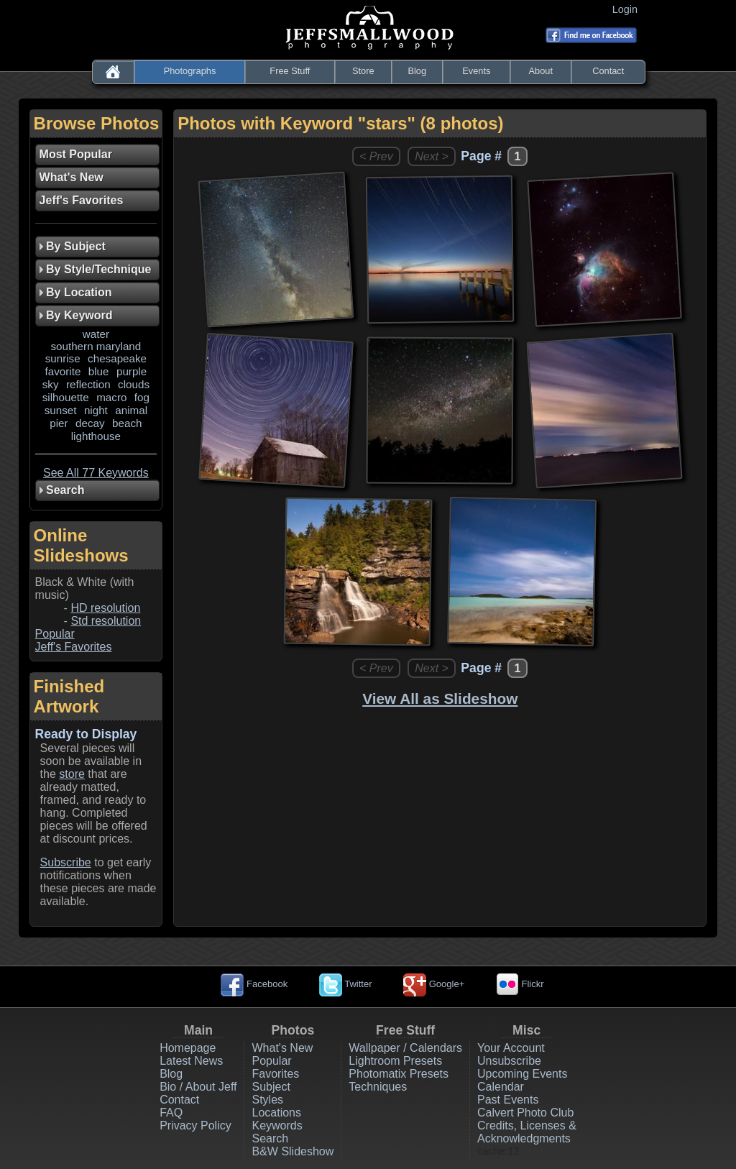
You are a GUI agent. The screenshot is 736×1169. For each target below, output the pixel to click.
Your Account (511, 1048)
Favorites (275, 1074)
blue (98, 371)
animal (131, 410)
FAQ (171, 1112)
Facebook (254, 983)
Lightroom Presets (395, 1061)
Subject (271, 1087)
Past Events (507, 1100)
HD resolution (105, 608)
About (541, 70)
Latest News (191, 1061)
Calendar (500, 1087)
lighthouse (96, 436)
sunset (61, 410)
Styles (267, 1100)
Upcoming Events (522, 1074)
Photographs (190, 70)
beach (127, 423)
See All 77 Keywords (96, 473)
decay (90, 423)
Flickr (520, 983)
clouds (134, 384)
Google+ (433, 983)
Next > (431, 156)
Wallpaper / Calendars (405, 1048)
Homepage (188, 1048)
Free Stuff (290, 70)
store (72, 774)
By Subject (73, 246)
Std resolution (105, 621)
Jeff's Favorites (73, 647)
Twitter (345, 983)
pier (59, 423)
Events (476, 70)
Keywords (277, 1125)
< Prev (376, 156)
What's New (282, 1048)
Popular (55, 634)
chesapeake (117, 358)
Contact (608, 70)
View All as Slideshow (440, 698)
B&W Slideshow (293, 1151)
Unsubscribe (509, 1061)
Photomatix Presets (398, 1074)
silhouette (65, 397)
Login (627, 9)
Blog (417, 70)
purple (131, 371)
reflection (88, 384)
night (96, 410)
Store (363, 70)
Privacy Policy (195, 1125)
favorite (63, 371)
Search (270, 1138)
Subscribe (65, 862)
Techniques (378, 1087)
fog (142, 397)
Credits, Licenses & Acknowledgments (526, 1132)
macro (111, 397)
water (96, 334)
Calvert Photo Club (525, 1112)
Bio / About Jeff (198, 1087)
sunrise (62, 358)
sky (50, 384)
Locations (276, 1112)
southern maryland (95, 346)
